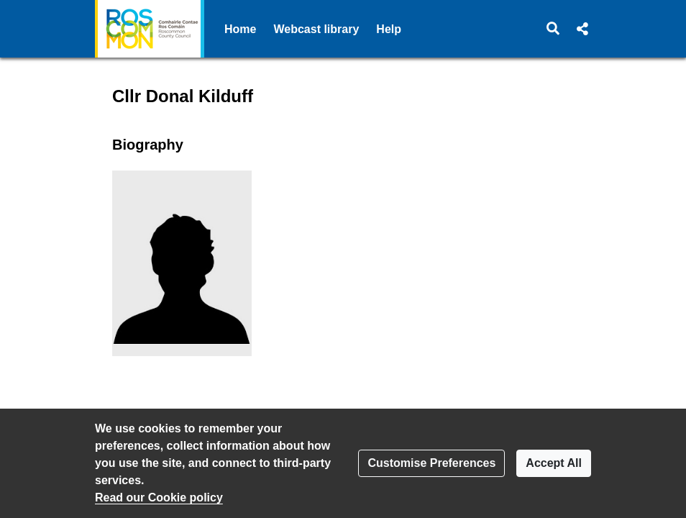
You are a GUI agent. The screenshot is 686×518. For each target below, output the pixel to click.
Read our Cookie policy (159, 497)
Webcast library (316, 29)
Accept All (554, 463)
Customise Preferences (431, 463)
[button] (553, 28)
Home (240, 29)
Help (388, 29)
